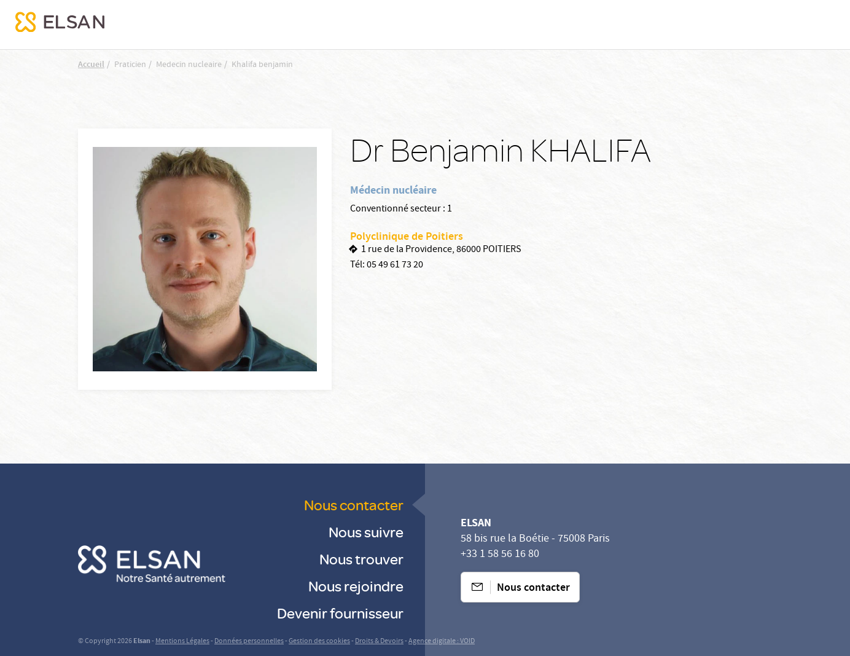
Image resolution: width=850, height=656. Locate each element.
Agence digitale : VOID (441, 641)
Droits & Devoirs (379, 641)
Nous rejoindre (356, 585)
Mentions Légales (182, 641)
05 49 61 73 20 (395, 265)
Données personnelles (249, 641)
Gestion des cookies (319, 641)
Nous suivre (366, 531)
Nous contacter (354, 504)
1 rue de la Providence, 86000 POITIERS (441, 250)
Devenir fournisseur (340, 612)
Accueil (91, 65)
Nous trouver (361, 558)
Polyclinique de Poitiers (406, 237)
